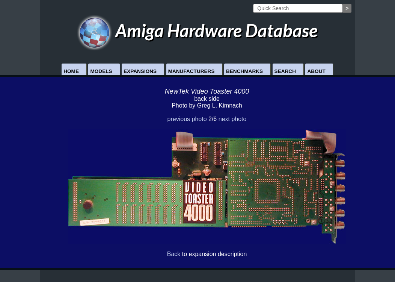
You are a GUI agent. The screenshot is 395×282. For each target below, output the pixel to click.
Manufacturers (191, 71)
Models (101, 71)
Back (174, 254)
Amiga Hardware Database (197, 30)
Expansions (140, 71)
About (316, 71)
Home (71, 71)
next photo (233, 119)
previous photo (187, 119)
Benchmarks (244, 71)
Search (285, 71)
